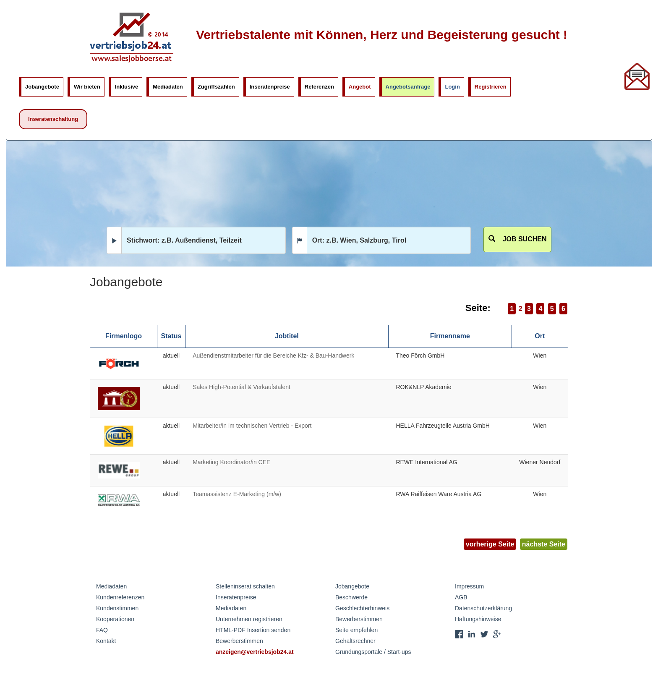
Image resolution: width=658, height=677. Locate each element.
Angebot (360, 87)
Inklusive (126, 87)
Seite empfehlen (356, 630)
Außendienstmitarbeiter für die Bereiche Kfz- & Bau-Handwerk (273, 355)
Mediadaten (168, 87)
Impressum (469, 586)
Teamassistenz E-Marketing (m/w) (237, 494)
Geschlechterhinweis (362, 608)
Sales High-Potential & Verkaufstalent (241, 387)
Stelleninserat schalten (245, 586)
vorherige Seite (490, 544)
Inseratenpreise (270, 87)
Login (452, 87)
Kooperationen (115, 619)
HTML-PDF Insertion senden (253, 630)
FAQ (102, 630)
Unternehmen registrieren (249, 619)
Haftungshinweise (478, 619)
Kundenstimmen (117, 608)
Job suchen (517, 239)
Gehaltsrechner (355, 641)
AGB (461, 597)
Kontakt (106, 641)
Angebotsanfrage (408, 87)
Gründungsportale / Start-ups (373, 651)
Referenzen (319, 87)
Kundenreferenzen (120, 597)
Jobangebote (42, 87)
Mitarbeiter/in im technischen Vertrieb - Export (252, 425)
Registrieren (491, 87)
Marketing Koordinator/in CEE (231, 462)
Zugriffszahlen (216, 87)
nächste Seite (543, 544)
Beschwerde (351, 597)
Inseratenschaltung (53, 119)
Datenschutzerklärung (483, 608)
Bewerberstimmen (239, 641)
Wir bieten (87, 87)
